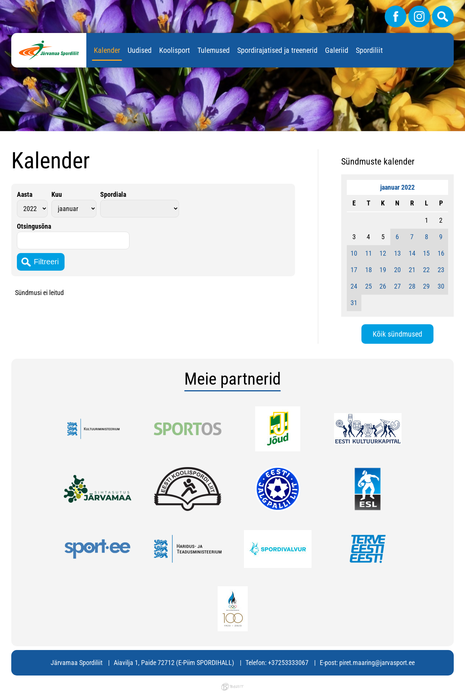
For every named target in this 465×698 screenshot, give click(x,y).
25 (368, 286)
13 (397, 253)
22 (426, 270)
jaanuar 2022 (397, 187)
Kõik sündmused (397, 334)
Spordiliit (369, 50)
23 (441, 270)
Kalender (107, 50)
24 (354, 286)
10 (354, 253)
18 (368, 270)
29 (426, 286)
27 (397, 286)
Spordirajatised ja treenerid (277, 50)
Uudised (140, 50)
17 (354, 270)
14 (412, 253)
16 (441, 253)
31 (354, 303)
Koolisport (174, 50)
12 (382, 253)
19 (382, 270)
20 (397, 270)
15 (426, 253)
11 (368, 253)
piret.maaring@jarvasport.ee (377, 663)
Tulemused (213, 50)
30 (441, 286)
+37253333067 (288, 663)
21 (412, 270)
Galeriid (336, 50)
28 (412, 286)
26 (382, 286)
